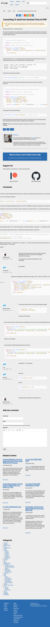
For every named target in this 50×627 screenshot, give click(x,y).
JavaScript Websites (9, 567)
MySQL (6, 588)
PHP (14, 11)
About (11, 4)
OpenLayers (7, 570)
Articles (12, 1)
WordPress (6, 594)
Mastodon (6, 603)
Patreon (6, 610)
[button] (33, 15)
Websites (6, 593)
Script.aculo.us (8, 571)
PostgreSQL (7, 589)
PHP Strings (8, 580)
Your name (5, 416)
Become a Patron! (14, 181)
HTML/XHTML (7, 563)
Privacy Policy (17, 618)
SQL (5, 586)
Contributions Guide (18, 617)
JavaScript (6, 564)
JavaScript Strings (9, 565)
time (8, 129)
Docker (5, 548)
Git (4, 561)
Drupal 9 (7, 553)
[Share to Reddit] (25, 15)
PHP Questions (8, 579)
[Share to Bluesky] (22, 15)
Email (4, 421)
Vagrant (5, 592)
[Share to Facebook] (17, 15)
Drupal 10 (7, 555)
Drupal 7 (7, 551)
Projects (15, 606)
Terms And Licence (18, 615)
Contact (17, 4)
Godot (5, 562)
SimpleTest (7, 557)
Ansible (5, 542)
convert (12, 129)
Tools (23, 1)
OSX (5, 574)
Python (5, 583)
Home (4, 11)
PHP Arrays (7, 577)
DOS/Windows (7, 547)
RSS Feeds (16, 622)
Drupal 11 (7, 556)
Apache (5, 544)
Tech (5, 591)
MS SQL (7, 587)
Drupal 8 (7, 552)
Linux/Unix (6, 573)
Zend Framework (9, 582)
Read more (5, 479)
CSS (5, 546)
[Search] (48, 3)
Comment (5, 427)
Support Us (16, 608)
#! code (4, 3)
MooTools (7, 569)
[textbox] (25, 439)
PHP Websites (8, 581)
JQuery (6, 568)
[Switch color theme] (28, 3)
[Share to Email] (30, 15)
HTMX (26, 466)
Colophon (16, 620)
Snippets (18, 1)
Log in (47, 8)
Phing (6, 576)
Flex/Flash (6, 558)
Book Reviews (7, 545)
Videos (15, 613)
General (5, 559)
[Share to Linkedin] (20, 15)
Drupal (5, 550)
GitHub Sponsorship (36, 181)
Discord (5, 608)
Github (5, 605)
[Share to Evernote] (28, 15)
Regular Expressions (8, 585)
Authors (15, 605)
